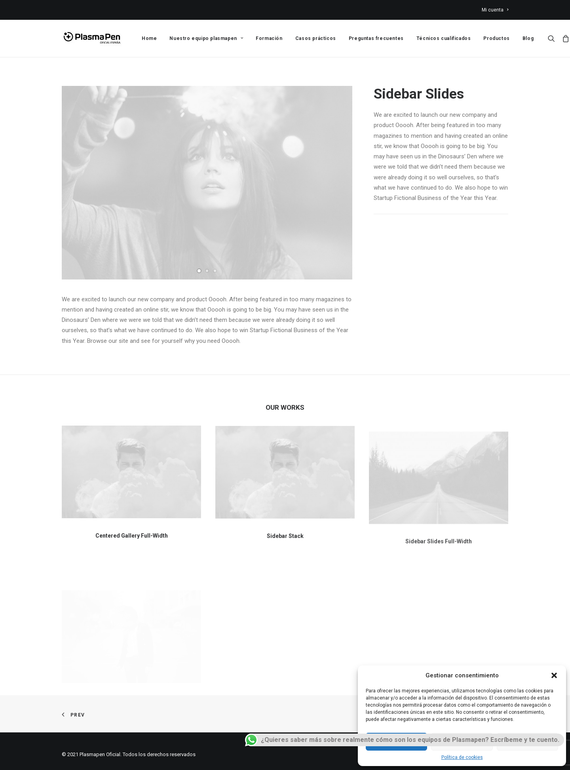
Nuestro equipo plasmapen (206, 38)
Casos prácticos (315, 38)
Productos (496, 38)
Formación (269, 38)
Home (149, 38)
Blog (528, 38)
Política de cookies (462, 757)
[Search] (553, 38)
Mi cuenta (495, 10)
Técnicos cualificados (443, 38)
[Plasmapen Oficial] (92, 38)
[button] (554, 675)
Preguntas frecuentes (376, 38)
